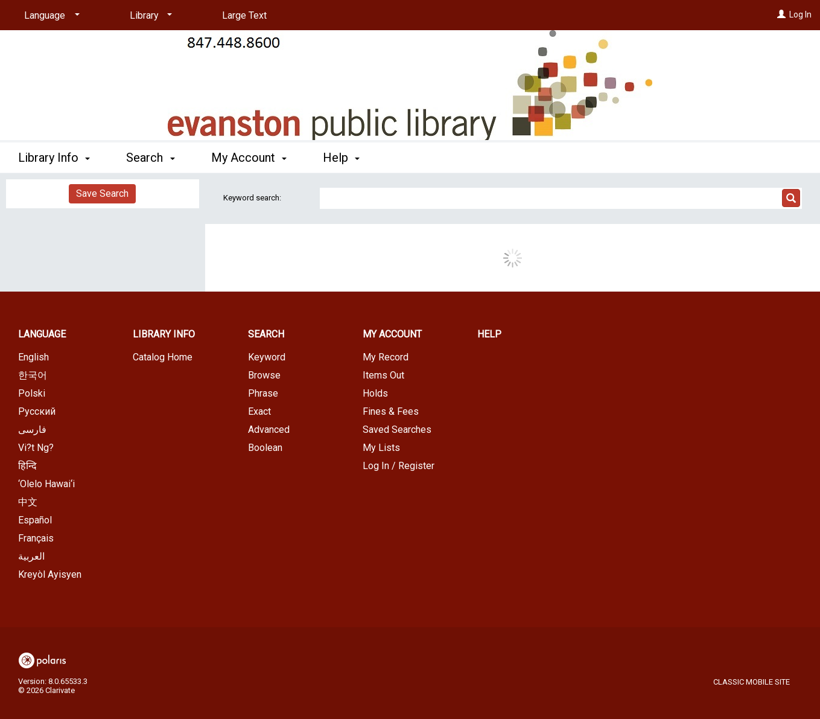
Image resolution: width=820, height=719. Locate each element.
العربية (31, 556)
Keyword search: (253, 197)
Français (36, 538)
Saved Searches (397, 429)
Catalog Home (162, 357)
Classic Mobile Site (751, 681)
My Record (385, 357)
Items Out (383, 375)
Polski (31, 393)
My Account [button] (249, 157)
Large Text (244, 15)
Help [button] (341, 157)
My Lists (381, 447)
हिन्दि (27, 465)
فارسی (32, 429)
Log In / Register (398, 465)
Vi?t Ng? (36, 447)
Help (489, 334)
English (33, 357)
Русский (37, 411)
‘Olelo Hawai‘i (46, 484)
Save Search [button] (102, 193)
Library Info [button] (54, 157)
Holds (375, 393)
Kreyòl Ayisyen (49, 574)
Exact (259, 411)
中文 (27, 502)
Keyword (266, 357)
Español (35, 520)
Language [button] (42, 334)
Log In (800, 14)
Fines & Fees (391, 411)
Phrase (263, 393)
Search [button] (150, 157)
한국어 (32, 375)
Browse (264, 375)
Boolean (265, 447)
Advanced (269, 429)
